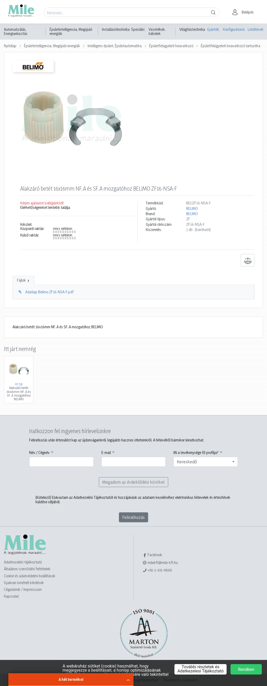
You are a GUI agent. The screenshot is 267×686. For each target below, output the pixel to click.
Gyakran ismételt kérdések (24, 582)
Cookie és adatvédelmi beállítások (29, 576)
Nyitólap (10, 46)
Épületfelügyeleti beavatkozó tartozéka (230, 46)
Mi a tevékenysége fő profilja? (196, 453)
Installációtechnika (116, 29)
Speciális (137, 29)
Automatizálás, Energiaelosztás (15, 31)
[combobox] (205, 462)
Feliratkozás (133, 517)
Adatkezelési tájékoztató (23, 562)
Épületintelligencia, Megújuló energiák (71, 31)
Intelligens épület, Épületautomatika (115, 46)
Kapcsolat (11, 596)
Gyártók (213, 29)
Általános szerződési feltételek (27, 569)
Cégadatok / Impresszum (23, 589)
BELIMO (192, 209)
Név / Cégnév (39, 453)
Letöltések (255, 29)
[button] (244, 12)
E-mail (106, 453)
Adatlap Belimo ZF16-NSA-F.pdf (49, 292)
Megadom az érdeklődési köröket (133, 482)
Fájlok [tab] (23, 280)
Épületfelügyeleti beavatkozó (171, 46)
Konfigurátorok (233, 29)
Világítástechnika (192, 29)
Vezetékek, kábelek (157, 31)
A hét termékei (71, 679)
